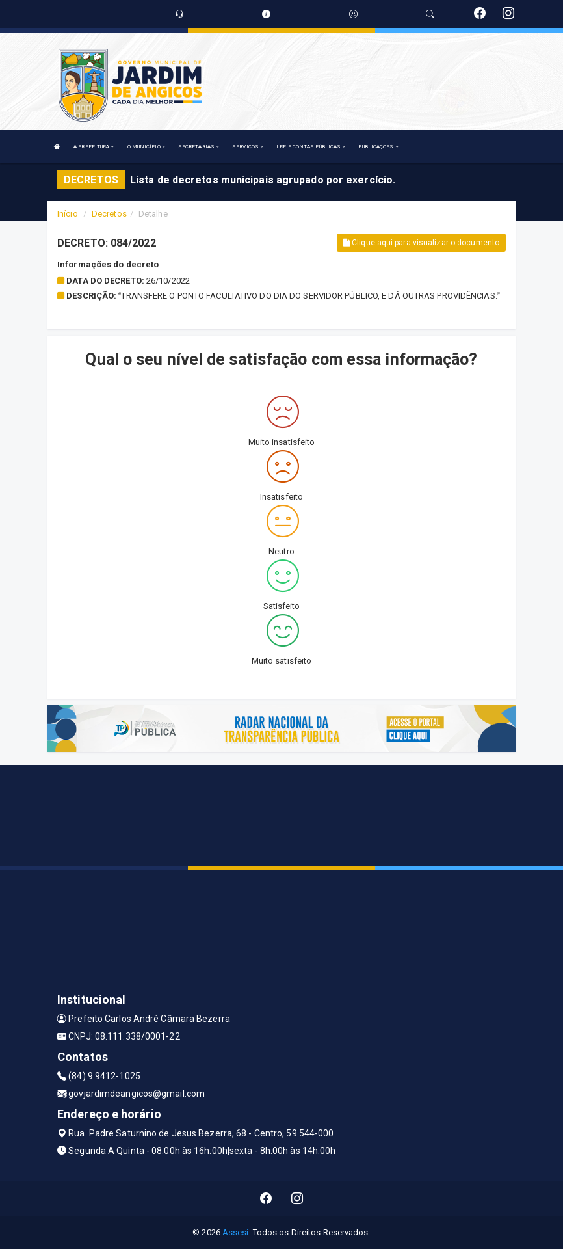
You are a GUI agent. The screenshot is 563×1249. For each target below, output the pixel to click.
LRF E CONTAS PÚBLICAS (310, 147)
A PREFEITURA (93, 147)
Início (67, 214)
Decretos (109, 214)
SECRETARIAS (198, 147)
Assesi (235, 1232)
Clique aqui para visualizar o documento (421, 242)
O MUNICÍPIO (146, 147)
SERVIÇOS (247, 147)
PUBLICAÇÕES (378, 147)
